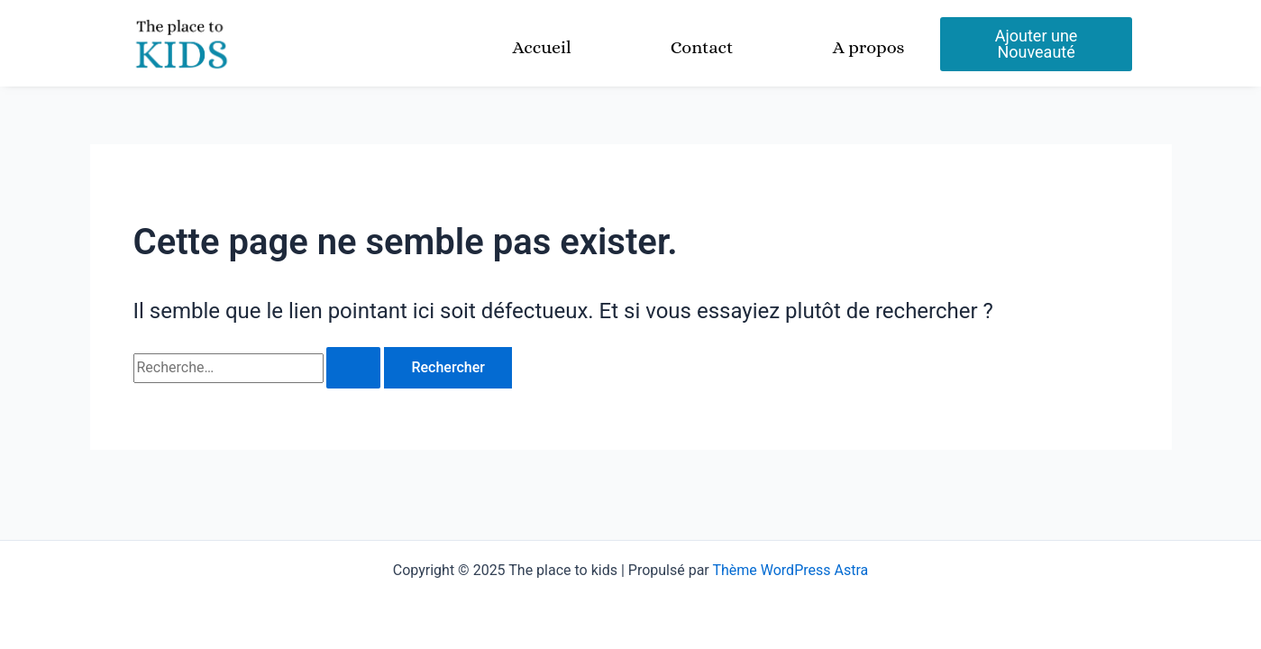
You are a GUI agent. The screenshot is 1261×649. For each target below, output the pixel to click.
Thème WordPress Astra (790, 570)
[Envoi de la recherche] (353, 367)
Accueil (541, 47)
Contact (702, 47)
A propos (869, 47)
